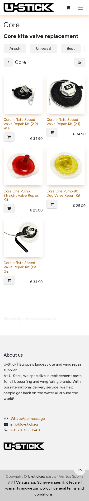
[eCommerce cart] (68, 7)
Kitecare (73, 482)
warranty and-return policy (27, 488)
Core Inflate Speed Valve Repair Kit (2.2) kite (21, 123)
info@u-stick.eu (24, 424)
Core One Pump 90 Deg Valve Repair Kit (63, 193)
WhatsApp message (28, 418)
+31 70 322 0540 (25, 430)
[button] (9, 136)
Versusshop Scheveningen (38, 482)
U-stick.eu (36, 476)
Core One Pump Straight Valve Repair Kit (21, 195)
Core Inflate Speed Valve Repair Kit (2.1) (63, 121)
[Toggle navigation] (80, 7)
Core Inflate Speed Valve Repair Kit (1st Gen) (20, 267)
